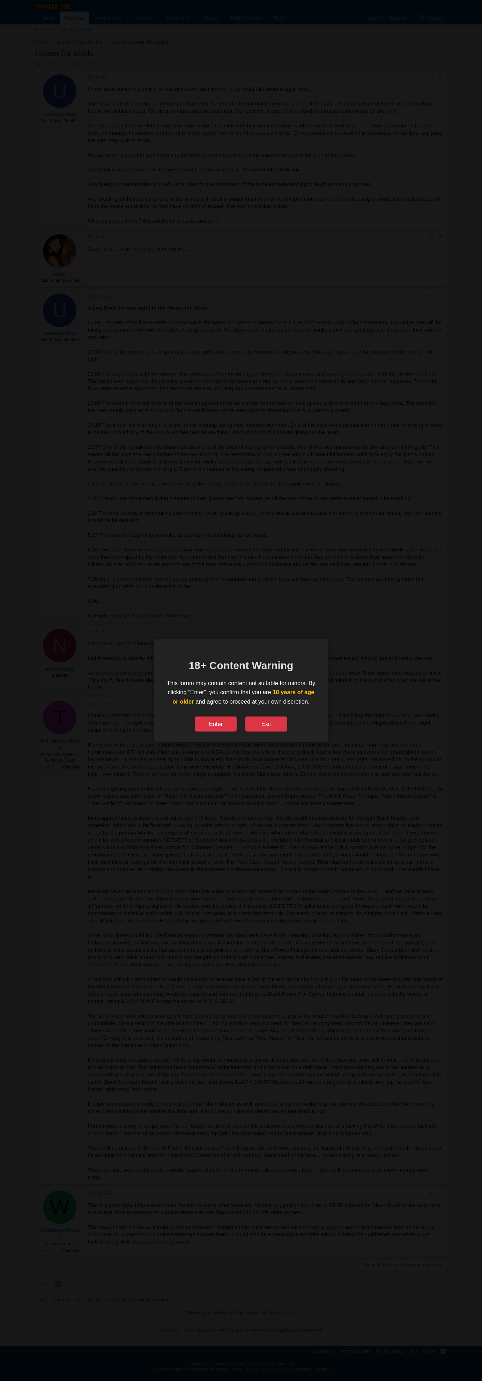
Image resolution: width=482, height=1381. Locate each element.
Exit (266, 724)
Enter (216, 724)
